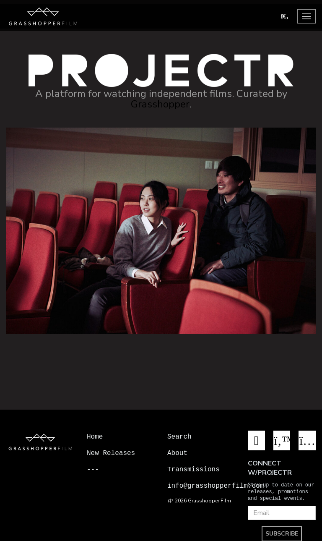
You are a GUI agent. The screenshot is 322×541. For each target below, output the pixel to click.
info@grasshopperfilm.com (215, 485)
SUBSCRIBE (281, 532)
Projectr (103, 485)
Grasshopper (160, 104)
